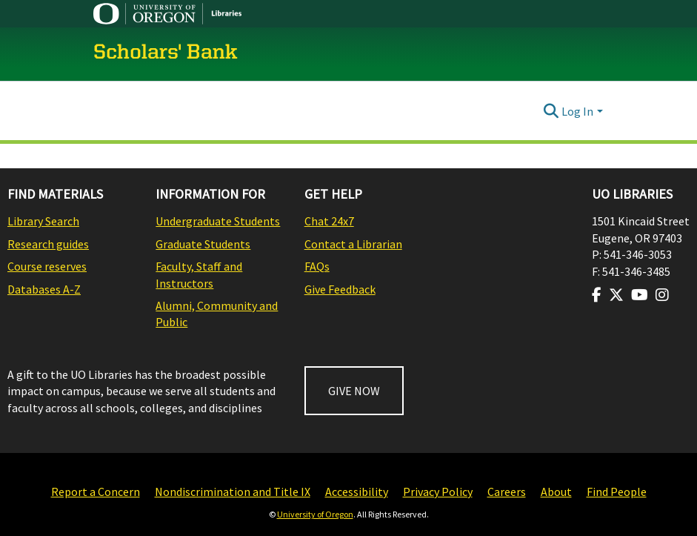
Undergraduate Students (218, 221)
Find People (617, 491)
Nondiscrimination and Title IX (232, 491)
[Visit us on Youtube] (639, 295)
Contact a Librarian (353, 243)
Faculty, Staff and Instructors (199, 274)
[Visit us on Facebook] (596, 295)
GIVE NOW (354, 390)
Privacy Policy (438, 491)
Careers (506, 491)
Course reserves (47, 266)
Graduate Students (203, 243)
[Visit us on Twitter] (616, 295)
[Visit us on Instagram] (662, 295)
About (556, 491)
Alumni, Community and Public (217, 313)
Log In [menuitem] (577, 111)
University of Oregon (315, 514)
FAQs (317, 266)
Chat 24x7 (329, 221)
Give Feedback (340, 289)
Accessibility (356, 491)
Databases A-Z (44, 289)
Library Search (43, 221)
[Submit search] (550, 111)
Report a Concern (95, 491)
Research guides (48, 243)
